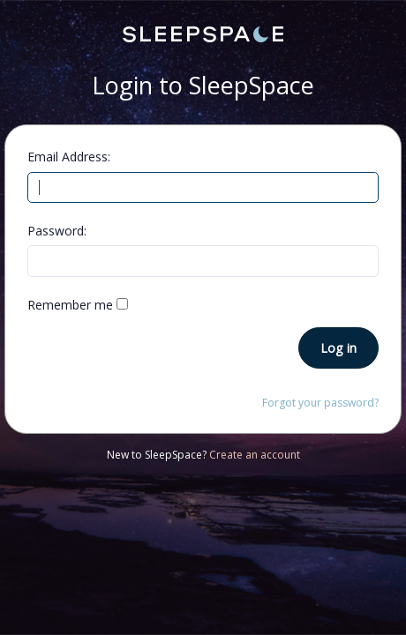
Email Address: (68, 156)
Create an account (254, 454)
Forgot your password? (320, 402)
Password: (56, 230)
